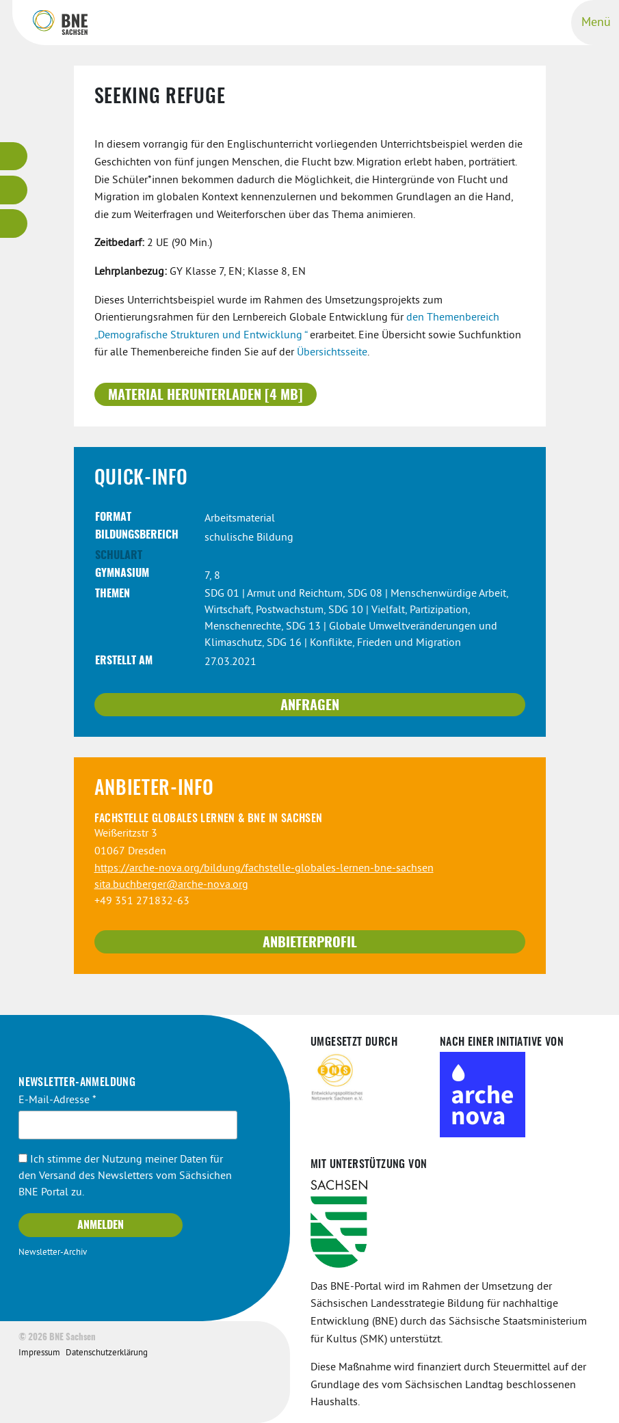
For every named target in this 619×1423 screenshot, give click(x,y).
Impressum (39, 1353)
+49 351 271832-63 (141, 901)
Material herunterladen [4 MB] (205, 396)
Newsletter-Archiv (52, 1252)
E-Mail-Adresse (57, 1100)
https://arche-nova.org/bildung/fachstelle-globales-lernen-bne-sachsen (264, 869)
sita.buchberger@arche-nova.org (171, 885)
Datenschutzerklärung (107, 1353)
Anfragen (309, 706)
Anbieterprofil (310, 943)
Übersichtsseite (332, 353)
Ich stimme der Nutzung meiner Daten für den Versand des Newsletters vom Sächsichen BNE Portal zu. (125, 1176)
